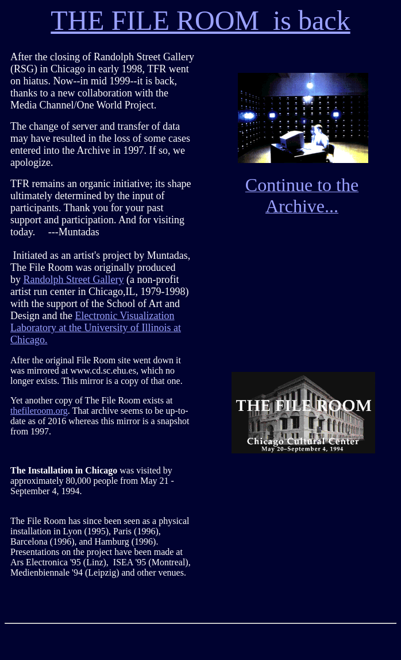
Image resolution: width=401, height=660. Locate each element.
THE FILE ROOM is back (200, 20)
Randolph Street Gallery (74, 279)
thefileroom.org (39, 411)
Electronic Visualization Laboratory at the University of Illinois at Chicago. (95, 327)
